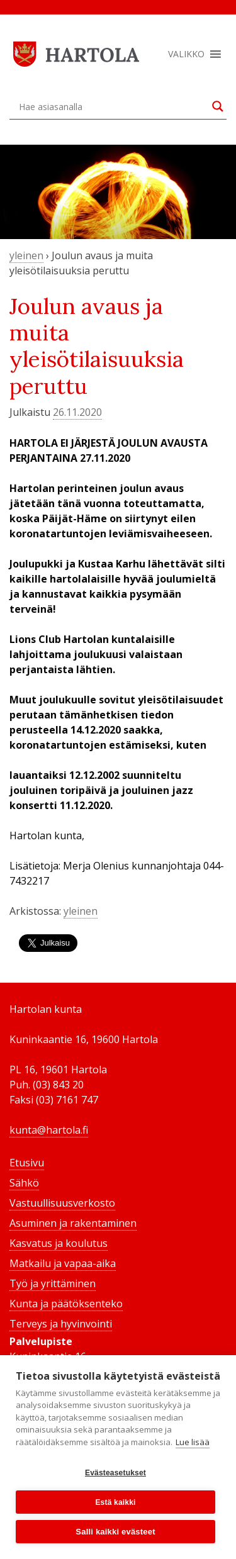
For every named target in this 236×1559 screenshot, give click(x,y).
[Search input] (112, 106)
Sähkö (24, 1183)
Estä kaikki (115, 1502)
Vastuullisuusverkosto (62, 1203)
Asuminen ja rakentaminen (73, 1223)
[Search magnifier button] (218, 106)
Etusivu (26, 1163)
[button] (186, 54)
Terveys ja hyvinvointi (60, 1324)
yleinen (26, 255)
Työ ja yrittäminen (52, 1283)
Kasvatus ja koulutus (58, 1243)
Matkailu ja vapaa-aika (62, 1263)
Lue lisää (193, 1442)
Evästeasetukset (115, 1472)
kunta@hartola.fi (48, 1130)
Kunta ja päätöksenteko (66, 1303)
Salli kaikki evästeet (115, 1531)
